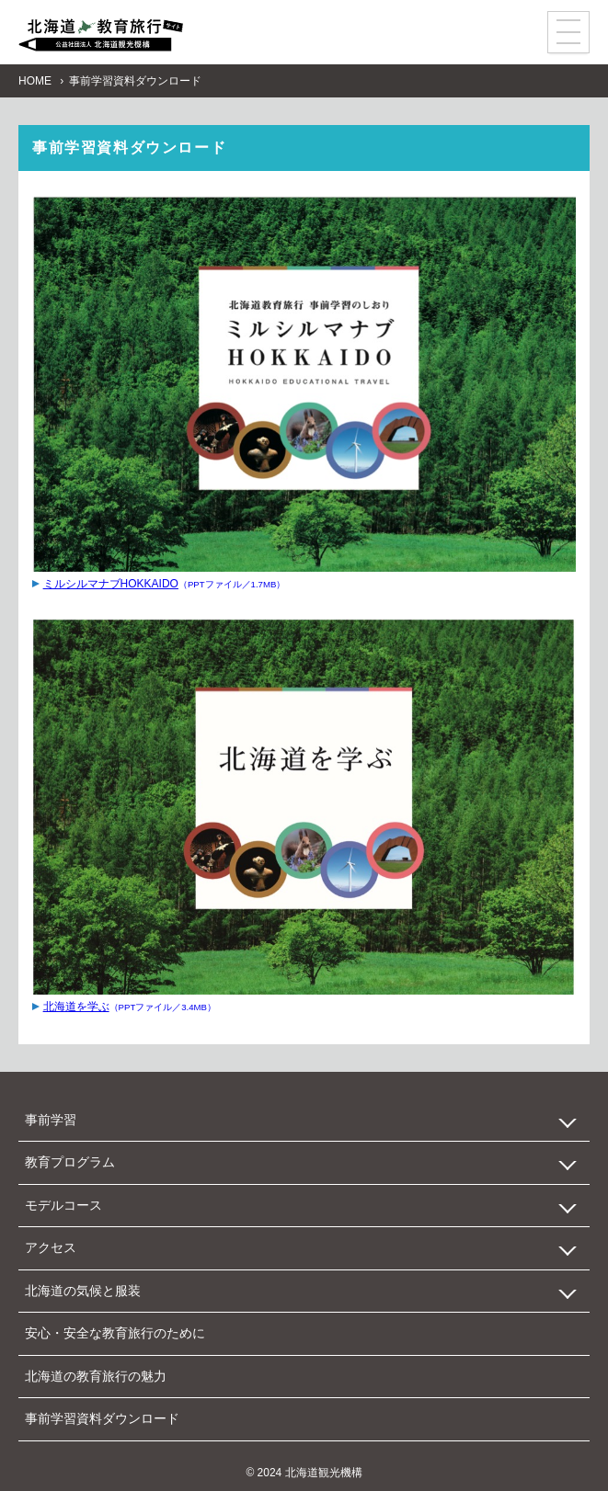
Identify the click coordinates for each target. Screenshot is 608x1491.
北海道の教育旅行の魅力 (95, 1376)
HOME (35, 80)
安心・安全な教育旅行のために (115, 1333)
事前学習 (50, 1119)
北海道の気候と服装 (83, 1290)
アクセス (50, 1247)
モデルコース (63, 1205)
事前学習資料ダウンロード (102, 1418)
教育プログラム (70, 1162)
